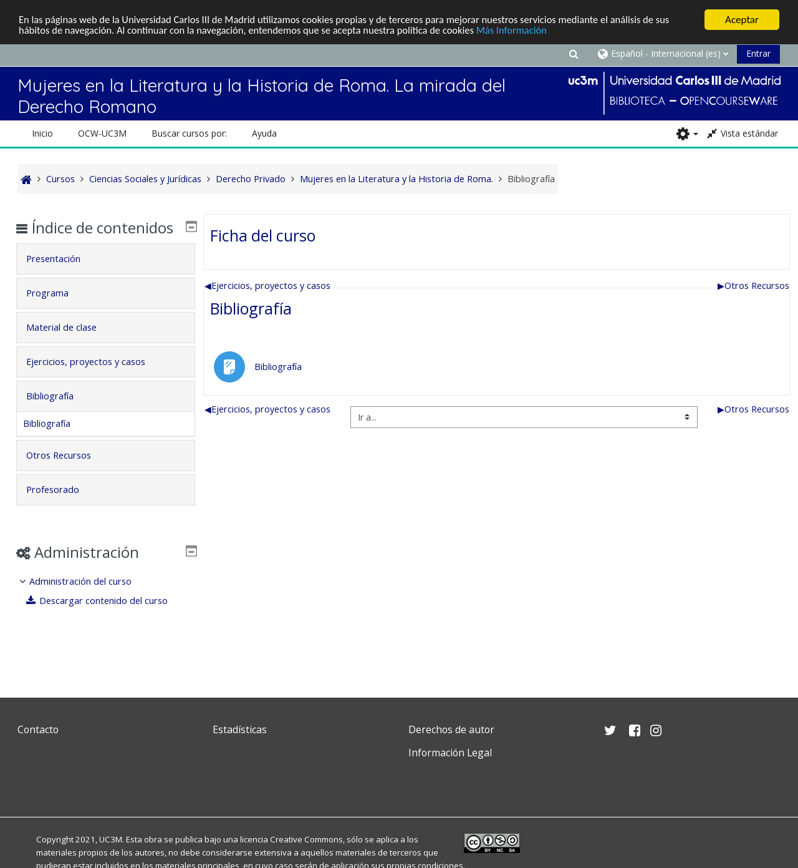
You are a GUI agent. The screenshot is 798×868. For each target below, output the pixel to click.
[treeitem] (105, 609)
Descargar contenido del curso (106, 619)
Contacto (38, 729)
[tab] (105, 277)
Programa (56, 311)
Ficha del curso (262, 235)
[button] (573, 53)
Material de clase (70, 345)
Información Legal (450, 752)
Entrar (758, 53)
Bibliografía (251, 308)
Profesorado (61, 508)
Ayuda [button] (264, 133)
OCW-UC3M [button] (102, 133)
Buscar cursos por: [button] (189, 133)
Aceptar (742, 19)
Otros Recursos (753, 285)
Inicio (42, 133)
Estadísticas (240, 729)
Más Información (527, 30)
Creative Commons (306, 839)
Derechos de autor (451, 729)
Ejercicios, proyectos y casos (267, 285)
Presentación (62, 277)
